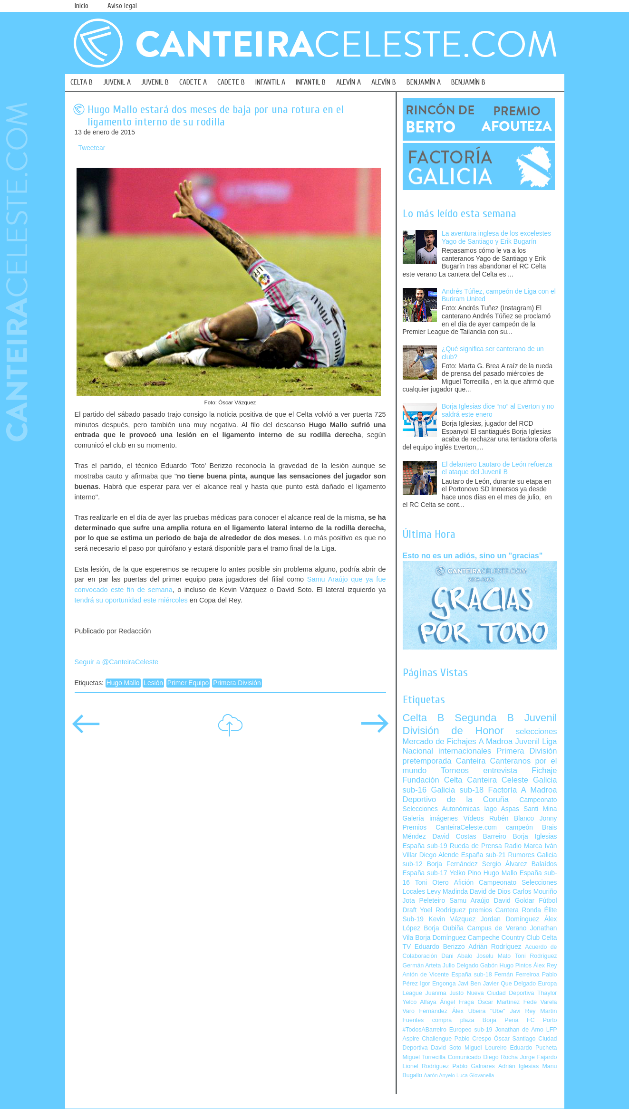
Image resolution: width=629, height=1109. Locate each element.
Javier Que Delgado (509, 983)
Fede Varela (540, 1002)
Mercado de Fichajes (439, 741)
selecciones (536, 731)
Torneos (455, 770)
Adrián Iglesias (518, 1066)
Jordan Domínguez (510, 919)
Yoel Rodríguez (443, 910)
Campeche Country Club (504, 937)
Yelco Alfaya (419, 1002)
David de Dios (490, 891)
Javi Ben (469, 983)
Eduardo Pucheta (533, 1047)
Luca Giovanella (475, 1075)
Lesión (153, 683)
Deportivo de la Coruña (456, 799)
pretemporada (427, 760)
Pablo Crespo (473, 1038)
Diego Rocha (500, 1057)
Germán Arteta (422, 965)
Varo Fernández (425, 1011)
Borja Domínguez (440, 937)
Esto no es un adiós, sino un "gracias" (473, 555)
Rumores (521, 855)
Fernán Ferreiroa (517, 974)
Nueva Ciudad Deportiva (500, 993)
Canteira (471, 760)
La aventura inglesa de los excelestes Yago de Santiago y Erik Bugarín (496, 237)
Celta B (424, 718)
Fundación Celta (433, 779)
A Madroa (496, 741)
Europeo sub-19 (471, 1029)
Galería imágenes (430, 818)
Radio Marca (523, 846)
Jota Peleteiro (424, 900)
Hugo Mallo (123, 683)
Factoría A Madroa (522, 789)
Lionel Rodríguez (426, 1066)
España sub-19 (425, 846)
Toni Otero (432, 882)
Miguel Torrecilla (424, 1057)
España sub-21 (483, 855)
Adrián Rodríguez (494, 946)
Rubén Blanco (511, 818)
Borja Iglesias (535, 836)
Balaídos (544, 864)
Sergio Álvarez (504, 864)
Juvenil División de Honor (480, 724)
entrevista (500, 770)
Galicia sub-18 (457, 789)
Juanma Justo (445, 993)
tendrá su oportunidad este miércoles (131, 600)
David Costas (454, 836)
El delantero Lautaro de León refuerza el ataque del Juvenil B (497, 468)
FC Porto (542, 1020)
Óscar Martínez (498, 1002)
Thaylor (547, 993)
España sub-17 (425, 873)
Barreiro (494, 836)
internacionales (464, 750)
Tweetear (92, 148)
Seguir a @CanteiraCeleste (117, 662)
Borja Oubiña (444, 928)
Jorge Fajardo (538, 1057)
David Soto (446, 1047)
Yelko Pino (465, 873)
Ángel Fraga (457, 1002)
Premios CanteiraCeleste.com (450, 827)
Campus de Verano (497, 928)
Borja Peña (500, 1020)
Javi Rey (523, 1011)
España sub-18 (471, 974)
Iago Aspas (501, 809)
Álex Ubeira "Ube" (478, 1011)
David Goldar (514, 900)
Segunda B (484, 718)
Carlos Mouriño (535, 891)
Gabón (489, 965)
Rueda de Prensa (476, 846)
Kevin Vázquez (452, 919)
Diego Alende (439, 855)
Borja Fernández (452, 864)
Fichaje (544, 770)
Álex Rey (545, 965)
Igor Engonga (437, 983)
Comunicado (464, 1057)
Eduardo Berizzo (440, 946)
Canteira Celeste (497, 779)
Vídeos (473, 818)
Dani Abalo (456, 956)
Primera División (237, 683)
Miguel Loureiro (485, 1047)
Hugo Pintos (516, 965)
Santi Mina (540, 809)
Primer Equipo (188, 683)
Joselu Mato (493, 956)
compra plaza (453, 1020)
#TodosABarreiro (424, 1029)
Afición (464, 882)
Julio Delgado (460, 965)
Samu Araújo (469, 900)
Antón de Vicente (426, 974)
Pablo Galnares (473, 1066)
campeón (519, 827)
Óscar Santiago (515, 1038)
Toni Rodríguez (536, 956)
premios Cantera (494, 910)
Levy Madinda (447, 891)
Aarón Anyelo (439, 1075)
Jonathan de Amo (519, 1029)
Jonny (548, 818)
